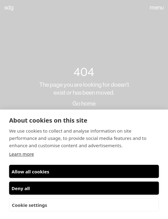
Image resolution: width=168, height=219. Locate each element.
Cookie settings (29, 205)
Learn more (21, 154)
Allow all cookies (30, 172)
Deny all (21, 188)
